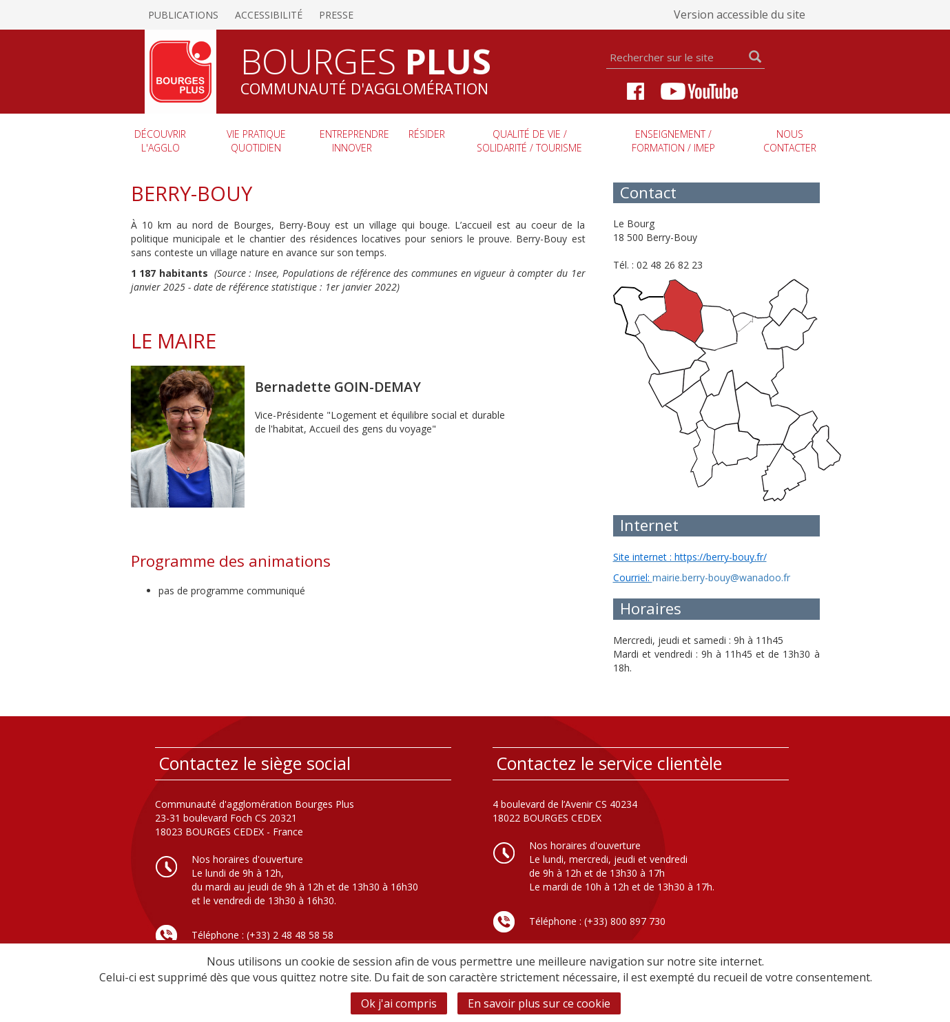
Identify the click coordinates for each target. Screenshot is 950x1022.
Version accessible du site (739, 14)
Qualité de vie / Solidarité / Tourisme (529, 140)
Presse (336, 14)
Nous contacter (789, 140)
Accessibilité (268, 14)
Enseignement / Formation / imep (673, 140)
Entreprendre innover (354, 140)
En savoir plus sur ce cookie (539, 1003)
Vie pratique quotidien (256, 140)
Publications (183, 14)
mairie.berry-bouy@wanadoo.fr (721, 577)
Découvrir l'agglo (160, 140)
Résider (427, 133)
